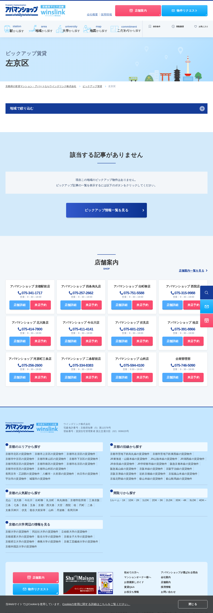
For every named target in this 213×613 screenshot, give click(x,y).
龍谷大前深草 (38, 503)
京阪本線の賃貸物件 (151, 465)
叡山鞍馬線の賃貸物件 (179, 475)
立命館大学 (74, 521)
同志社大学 (45, 521)
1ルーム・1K (117, 493)
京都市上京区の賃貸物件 (49, 450)
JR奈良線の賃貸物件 (122, 460)
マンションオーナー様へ (133, 567)
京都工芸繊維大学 (81, 531)
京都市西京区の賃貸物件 (20, 460)
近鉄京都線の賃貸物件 (152, 470)
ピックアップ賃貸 (92, 86)
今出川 (29, 493)
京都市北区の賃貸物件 (19, 450)
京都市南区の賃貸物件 (50, 460)
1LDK (145, 493)
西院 (68, 498)
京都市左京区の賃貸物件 (80, 450)
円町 (81, 498)
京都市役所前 (78, 493)
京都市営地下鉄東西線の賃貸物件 (172, 450)
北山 (8, 493)
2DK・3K (157, 493)
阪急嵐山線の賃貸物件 (123, 465)
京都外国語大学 (21, 536)
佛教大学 (49, 531)
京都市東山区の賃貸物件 (51, 455)
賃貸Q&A (124, 577)
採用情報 (106, 14)
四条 (24, 498)
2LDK (169, 493)
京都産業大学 (20, 526)
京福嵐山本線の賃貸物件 (183, 470)
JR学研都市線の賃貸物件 (152, 460)
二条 (90, 498)
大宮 (60, 498)
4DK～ (203, 493)
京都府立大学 (20, 531)
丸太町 (50, 493)
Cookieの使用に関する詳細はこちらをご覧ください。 (96, 604)
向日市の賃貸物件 (87, 470)
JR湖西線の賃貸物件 (192, 455)
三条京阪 (94, 493)
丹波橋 (61, 503)
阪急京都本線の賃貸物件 (184, 460)
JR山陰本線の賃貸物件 (164, 455)
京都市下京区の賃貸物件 (83, 455)
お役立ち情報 (127, 581)
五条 (32, 498)
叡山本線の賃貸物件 (151, 475)
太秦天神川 (12, 503)
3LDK (192, 493)
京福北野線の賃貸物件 (123, 475)
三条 (8, 498)
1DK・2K (133, 493)
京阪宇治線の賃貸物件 (179, 465)
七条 (16, 498)
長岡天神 (72, 503)
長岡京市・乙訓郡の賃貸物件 (23, 470)
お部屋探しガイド (129, 572)
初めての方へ (127, 562)
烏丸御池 (62, 493)
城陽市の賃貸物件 (39, 475)
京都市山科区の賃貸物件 (51, 465)
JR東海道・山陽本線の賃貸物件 (129, 455)
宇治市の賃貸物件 (16, 475)
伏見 (24, 503)
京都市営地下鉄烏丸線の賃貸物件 (130, 450)
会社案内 (163, 567)
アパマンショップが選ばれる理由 (178, 562)
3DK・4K (181, 493)
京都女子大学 (78, 526)
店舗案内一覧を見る (193, 270)
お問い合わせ (166, 581)
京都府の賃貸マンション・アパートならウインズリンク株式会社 (41, 86)
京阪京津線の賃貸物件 (123, 470)
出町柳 (39, 493)
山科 (51, 503)
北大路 (18, 493)
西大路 (50, 498)
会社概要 (92, 14)
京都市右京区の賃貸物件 (80, 460)
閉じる (193, 604)
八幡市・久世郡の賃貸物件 (58, 470)
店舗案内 (163, 572)
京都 (41, 498)
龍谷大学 (49, 526)
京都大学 (17, 521)
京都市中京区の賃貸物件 (20, 455)
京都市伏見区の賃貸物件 (20, 465)
